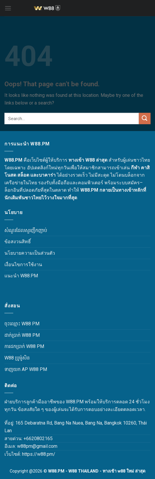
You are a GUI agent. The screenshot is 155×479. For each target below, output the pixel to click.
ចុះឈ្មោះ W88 (17, 323)
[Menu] (7, 8)
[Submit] (145, 118)
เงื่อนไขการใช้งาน (23, 264)
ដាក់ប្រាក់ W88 (17, 335)
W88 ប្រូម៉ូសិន (17, 358)
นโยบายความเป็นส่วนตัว (29, 253)
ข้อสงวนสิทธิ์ (17, 241)
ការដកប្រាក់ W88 (20, 346)
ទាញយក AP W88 (21, 369)
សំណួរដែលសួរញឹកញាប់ (25, 230)
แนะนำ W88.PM (21, 276)
